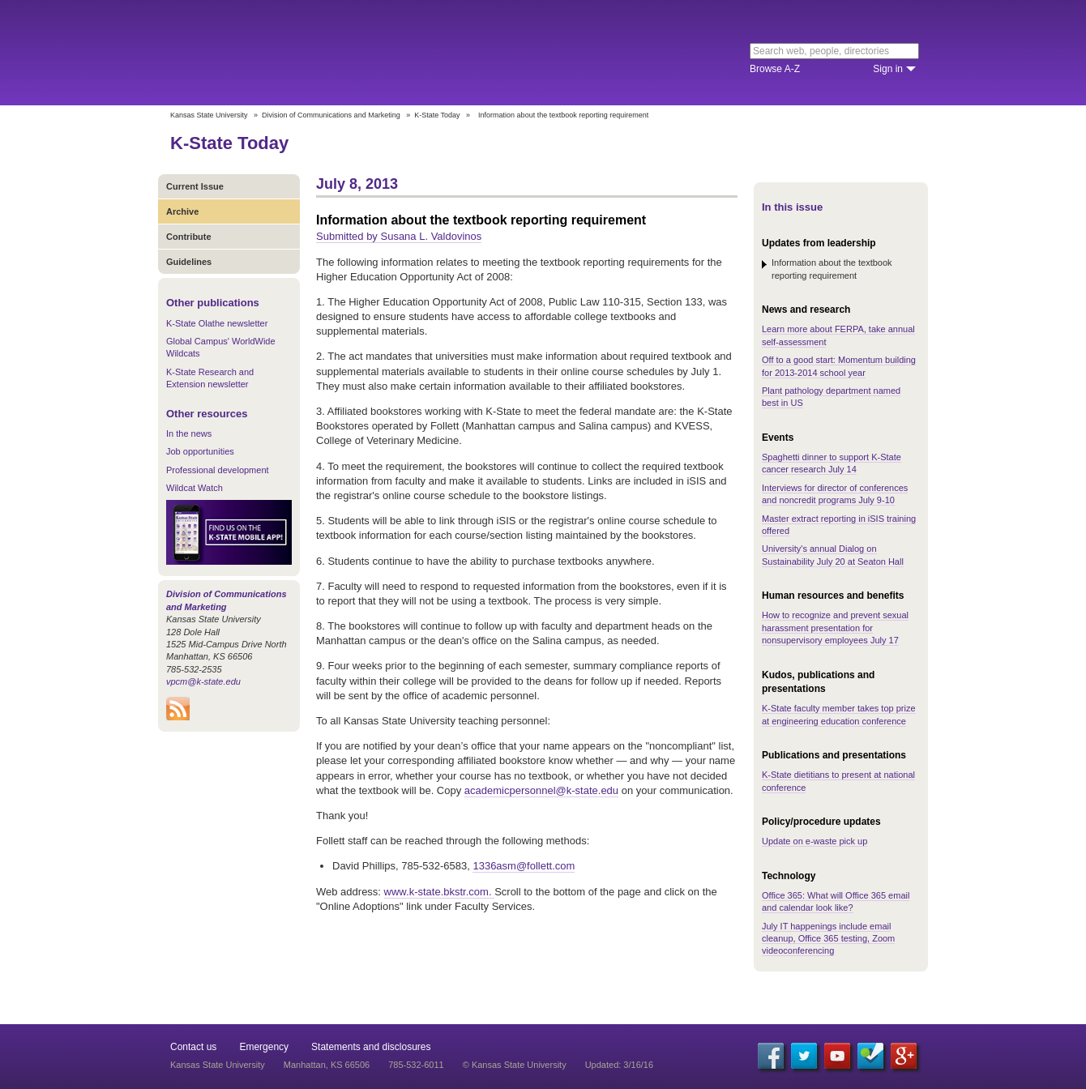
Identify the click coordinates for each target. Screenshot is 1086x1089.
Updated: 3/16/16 (619, 1065)
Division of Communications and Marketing (331, 115)
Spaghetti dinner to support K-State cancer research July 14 (831, 463)
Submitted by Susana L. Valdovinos (398, 236)
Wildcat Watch (194, 488)
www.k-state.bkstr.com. (439, 892)
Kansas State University (302, 52)
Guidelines (189, 262)
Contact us (193, 1047)
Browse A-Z (775, 69)
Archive (182, 211)
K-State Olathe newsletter (216, 323)
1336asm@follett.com (523, 866)
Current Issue (195, 186)
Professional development (217, 470)
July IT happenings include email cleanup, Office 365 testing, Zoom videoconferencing (828, 938)
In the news (189, 433)
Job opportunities (200, 451)
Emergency (264, 1047)
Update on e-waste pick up (814, 841)
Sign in (888, 69)
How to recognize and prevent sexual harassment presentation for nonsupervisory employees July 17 (835, 627)
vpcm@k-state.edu (203, 681)
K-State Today (437, 115)
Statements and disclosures (370, 1047)
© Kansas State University (515, 1065)
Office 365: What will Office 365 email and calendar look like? (835, 901)
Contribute (189, 236)
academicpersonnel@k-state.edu (541, 790)
